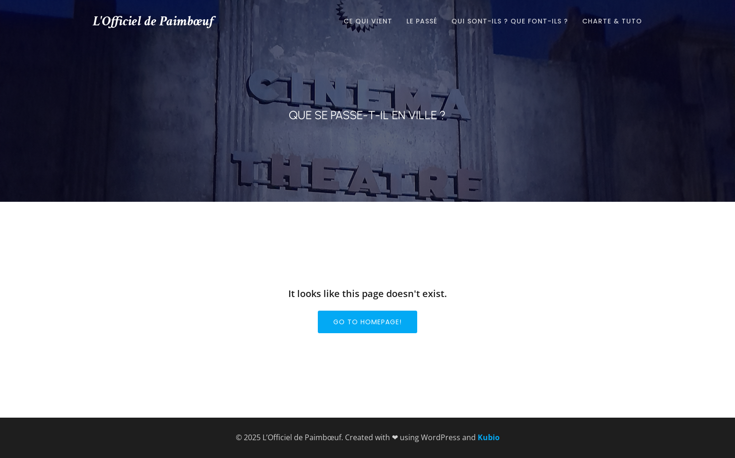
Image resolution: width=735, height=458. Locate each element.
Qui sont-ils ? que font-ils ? (509, 21)
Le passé (421, 21)
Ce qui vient (368, 21)
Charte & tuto (612, 21)
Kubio (489, 437)
